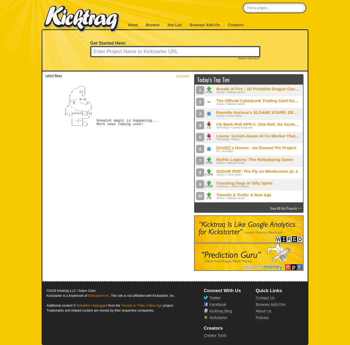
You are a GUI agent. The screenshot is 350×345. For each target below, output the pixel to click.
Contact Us (265, 298)
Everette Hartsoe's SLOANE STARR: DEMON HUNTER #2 (271, 112)
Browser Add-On (205, 25)
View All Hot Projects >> (285, 208)
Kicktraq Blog (220, 311)
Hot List (175, 25)
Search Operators (249, 58)
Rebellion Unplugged (92, 305)
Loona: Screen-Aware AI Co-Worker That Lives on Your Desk (275, 136)
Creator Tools (215, 335)
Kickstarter (218, 317)
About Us (264, 311)
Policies (262, 317)
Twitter (215, 298)
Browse (153, 25)
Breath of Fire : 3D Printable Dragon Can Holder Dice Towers (275, 89)
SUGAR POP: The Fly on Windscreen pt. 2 (257, 171)
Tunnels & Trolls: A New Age (243, 194)
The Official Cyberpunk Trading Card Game (258, 100)
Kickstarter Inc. (99, 296)
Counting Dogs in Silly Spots (244, 183)
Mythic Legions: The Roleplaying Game (254, 159)
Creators (236, 25)
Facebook (217, 304)
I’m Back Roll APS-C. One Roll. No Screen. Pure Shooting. (272, 124)
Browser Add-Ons (271, 304)
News (133, 25)
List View (182, 76)
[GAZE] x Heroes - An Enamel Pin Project (256, 147)
